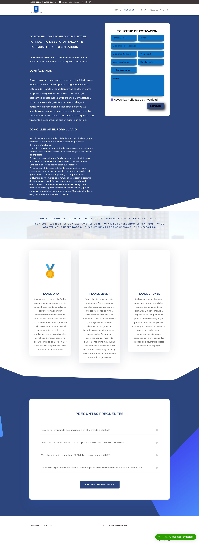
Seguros (129, 10)
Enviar (156, 106)
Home (117, 10)
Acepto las (134, 99)
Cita (143, 10)
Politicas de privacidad (143, 99)
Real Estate (157, 10)
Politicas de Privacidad (110, 528)
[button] (175, 537)
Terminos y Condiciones (36, 528)
